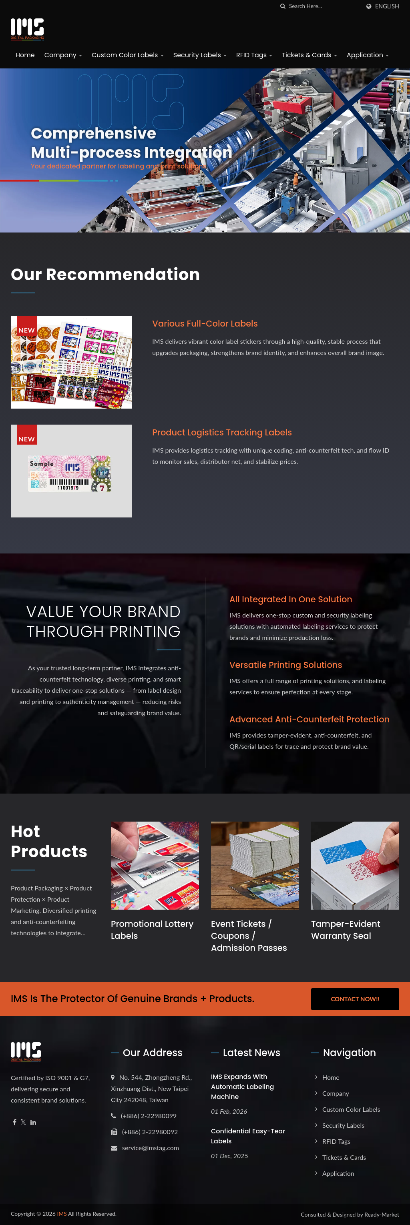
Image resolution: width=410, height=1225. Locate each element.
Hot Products (49, 842)
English (387, 6)
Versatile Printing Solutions (285, 665)
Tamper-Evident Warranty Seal (345, 930)
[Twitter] (23, 1122)
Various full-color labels (205, 323)
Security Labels (200, 55)
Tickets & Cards (309, 55)
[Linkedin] (33, 1122)
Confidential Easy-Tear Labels (248, 1136)
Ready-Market (381, 1214)
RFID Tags (254, 55)
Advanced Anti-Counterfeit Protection (309, 719)
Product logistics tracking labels (222, 432)
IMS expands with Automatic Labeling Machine (242, 1086)
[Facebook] (14, 1122)
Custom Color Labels (128, 55)
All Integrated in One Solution (290, 599)
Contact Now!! (355, 998)
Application (368, 55)
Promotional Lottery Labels (152, 930)
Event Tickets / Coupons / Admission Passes (249, 936)
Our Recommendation (106, 275)
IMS (62, 1213)
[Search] (324, 6)
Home (25, 55)
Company (63, 55)
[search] (283, 6)
